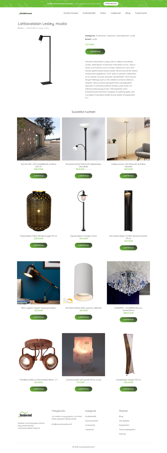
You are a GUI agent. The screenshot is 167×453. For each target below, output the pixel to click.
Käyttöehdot (124, 427)
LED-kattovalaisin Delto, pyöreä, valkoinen (83, 310)
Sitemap (122, 436)
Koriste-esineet (71, 14)
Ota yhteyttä (124, 423)
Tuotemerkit (141, 14)
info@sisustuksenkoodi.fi (62, 426)
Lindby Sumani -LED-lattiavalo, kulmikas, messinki (128, 167)
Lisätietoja (95, 54)
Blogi (127, 14)
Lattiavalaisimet (122, 38)
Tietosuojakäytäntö (127, 431)
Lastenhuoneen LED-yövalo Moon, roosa (83, 382)
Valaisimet (116, 14)
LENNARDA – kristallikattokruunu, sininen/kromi (128, 311)
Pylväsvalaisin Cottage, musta (83, 238)
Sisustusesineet (91, 423)
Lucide (132, 38)
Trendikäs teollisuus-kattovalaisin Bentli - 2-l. (39, 382)
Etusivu (21, 30)
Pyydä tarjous (111, 3)
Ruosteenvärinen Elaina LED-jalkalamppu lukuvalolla (83, 167)
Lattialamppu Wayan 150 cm (128, 382)
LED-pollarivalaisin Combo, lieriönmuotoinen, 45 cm (128, 239)
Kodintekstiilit (89, 14)
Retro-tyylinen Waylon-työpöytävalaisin (38, 310)
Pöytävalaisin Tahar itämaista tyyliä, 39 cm (38, 238)
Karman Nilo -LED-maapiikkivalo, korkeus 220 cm (38, 167)
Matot (103, 14)
